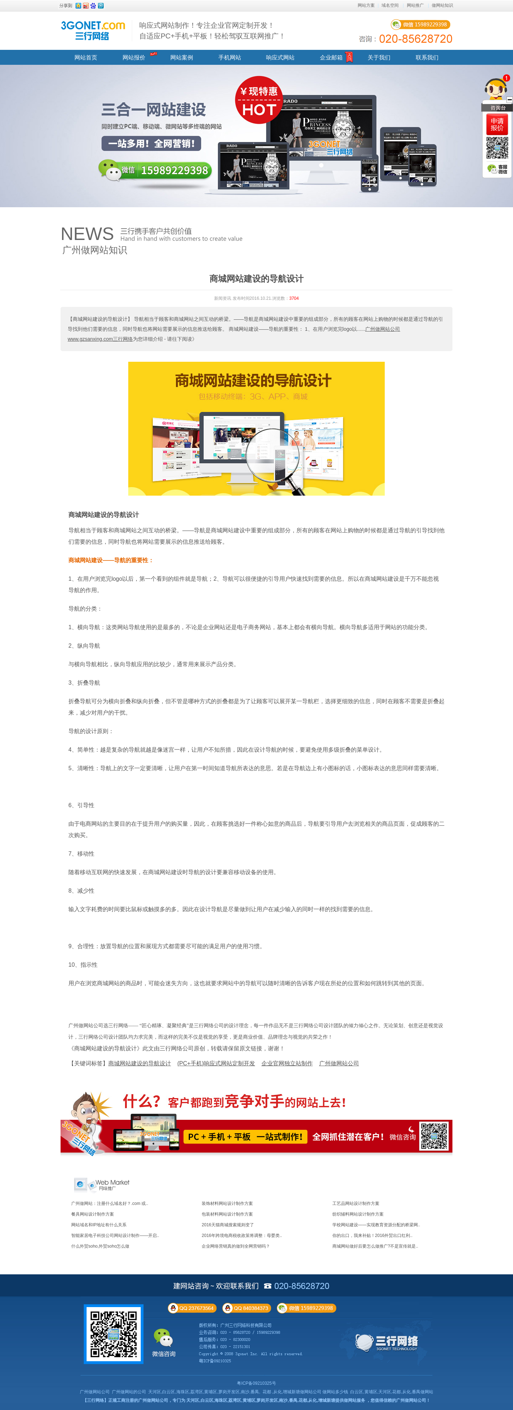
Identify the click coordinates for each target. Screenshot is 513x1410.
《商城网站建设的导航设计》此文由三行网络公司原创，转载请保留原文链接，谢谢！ (176, 1048)
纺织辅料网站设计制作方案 (358, 1214)
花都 (267, 1391)
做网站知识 (442, 5)
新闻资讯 (222, 298)
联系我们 (427, 57)
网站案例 (181, 57)
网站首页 (85, 57)
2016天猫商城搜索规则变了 (228, 1224)
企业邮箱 (331, 57)
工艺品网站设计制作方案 (355, 1203)
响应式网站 (280, 57)
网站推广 (415, 5)
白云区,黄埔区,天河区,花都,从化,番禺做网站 (391, 1391)
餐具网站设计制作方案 (92, 1214)
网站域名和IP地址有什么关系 (98, 1224)
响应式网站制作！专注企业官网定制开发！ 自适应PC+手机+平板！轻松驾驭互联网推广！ (212, 30)
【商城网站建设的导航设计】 (100, 319)
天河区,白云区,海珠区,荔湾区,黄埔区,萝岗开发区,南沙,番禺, (204, 1391)
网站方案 (366, 5)
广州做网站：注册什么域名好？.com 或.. (109, 1203)
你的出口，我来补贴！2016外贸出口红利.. (372, 1235)
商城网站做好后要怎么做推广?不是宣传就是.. (375, 1246)
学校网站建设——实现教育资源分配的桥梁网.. (376, 1224)
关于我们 (379, 57)
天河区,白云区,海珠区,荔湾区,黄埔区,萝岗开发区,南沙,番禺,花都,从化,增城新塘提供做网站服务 (275, 1400)
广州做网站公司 (95, 1391)
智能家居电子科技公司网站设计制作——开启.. (115, 1235)
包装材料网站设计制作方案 (227, 1214)
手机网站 (229, 57)
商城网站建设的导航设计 (103, 514)
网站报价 (134, 57)
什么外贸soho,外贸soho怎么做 (100, 1246)
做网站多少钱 (335, 1391)
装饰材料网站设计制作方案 (227, 1203)
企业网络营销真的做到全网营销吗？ (236, 1246)
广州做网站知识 (94, 250)
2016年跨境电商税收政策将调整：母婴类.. (242, 1235)
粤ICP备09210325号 (256, 1383)
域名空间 (390, 5)
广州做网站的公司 (129, 1391)
